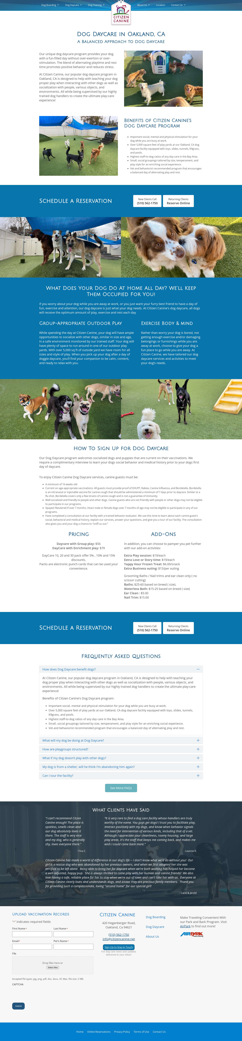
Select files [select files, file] (53, 967)
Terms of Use (141, 1031)
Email (16, 941)
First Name (19, 928)
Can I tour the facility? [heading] (57, 776)
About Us (142, 4)
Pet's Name (61, 941)
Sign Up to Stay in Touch (119, 947)
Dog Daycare (72, 4)
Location (160, 4)
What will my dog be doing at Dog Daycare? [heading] (73, 740)
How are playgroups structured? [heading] (65, 749)
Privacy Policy (122, 1031)
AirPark (185, 926)
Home (79, 1031)
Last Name (61, 928)
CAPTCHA (17, 984)
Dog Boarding (48, 4)
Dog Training (95, 4)
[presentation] (35, 993)
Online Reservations (99, 1031)
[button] (198, 669)
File (14, 953)
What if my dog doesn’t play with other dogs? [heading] (74, 758)
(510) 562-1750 (118, 935)
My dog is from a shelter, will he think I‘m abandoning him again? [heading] (88, 767)
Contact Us (177, 4)
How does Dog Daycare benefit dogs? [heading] (69, 669)
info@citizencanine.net (119, 939)
